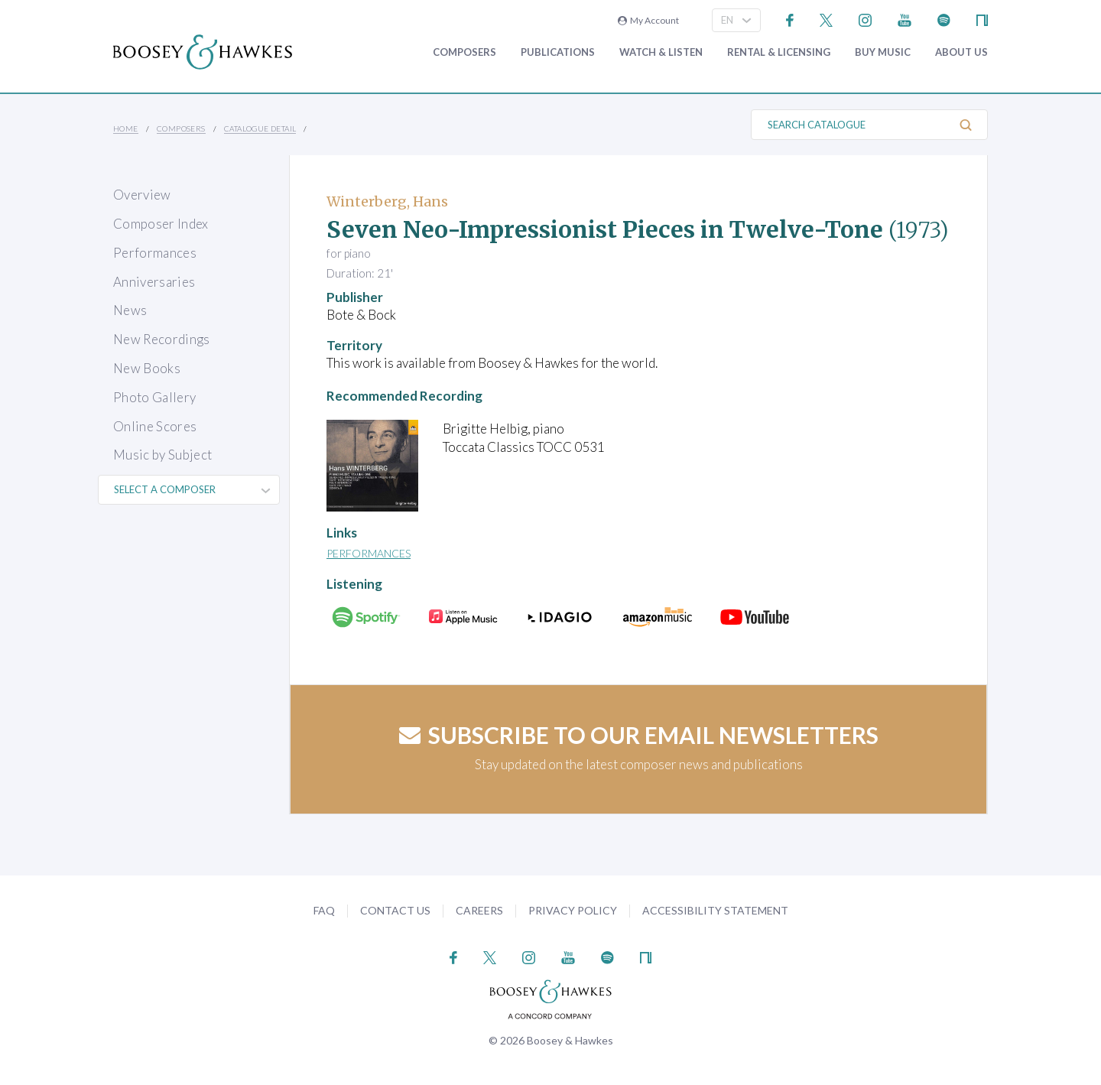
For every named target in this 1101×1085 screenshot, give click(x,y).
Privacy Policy (572, 910)
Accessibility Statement (715, 910)
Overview (142, 195)
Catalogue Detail (260, 128)
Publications (558, 52)
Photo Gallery (154, 397)
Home (125, 128)
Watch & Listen (661, 52)
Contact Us (395, 910)
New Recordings (161, 339)
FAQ (324, 910)
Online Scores (154, 426)
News (130, 310)
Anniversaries (154, 282)
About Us (961, 52)
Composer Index (161, 224)
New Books (146, 368)
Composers (464, 52)
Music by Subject (162, 455)
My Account (648, 20)
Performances (154, 253)
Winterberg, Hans (387, 201)
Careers (479, 910)
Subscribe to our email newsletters (639, 735)
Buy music (883, 52)
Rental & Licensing (778, 52)
